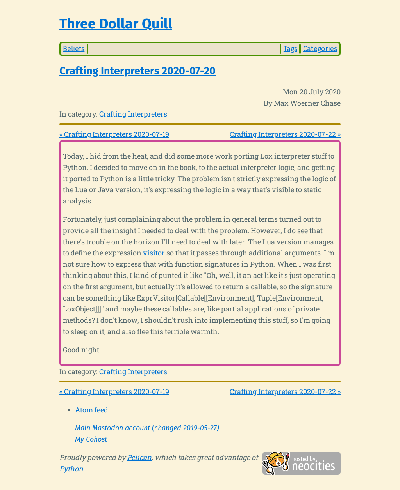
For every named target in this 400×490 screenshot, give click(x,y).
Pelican (139, 457)
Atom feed (91, 409)
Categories (320, 48)
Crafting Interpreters (133, 114)
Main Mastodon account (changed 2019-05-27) (147, 428)
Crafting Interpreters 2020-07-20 (137, 71)
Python (71, 468)
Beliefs (73, 48)
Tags (290, 48)
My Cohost (91, 439)
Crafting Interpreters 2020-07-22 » (285, 134)
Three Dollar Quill (115, 23)
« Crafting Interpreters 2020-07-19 (114, 134)
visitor (154, 252)
